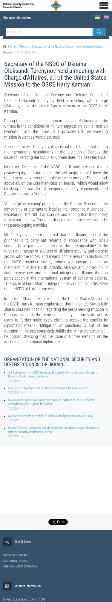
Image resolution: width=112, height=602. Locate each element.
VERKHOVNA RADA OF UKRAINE (20, 566)
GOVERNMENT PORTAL (15, 560)
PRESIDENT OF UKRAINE (16, 555)
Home (9, 46)
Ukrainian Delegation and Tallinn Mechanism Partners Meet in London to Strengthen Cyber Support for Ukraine (51, 402)
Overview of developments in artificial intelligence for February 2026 (48, 388)
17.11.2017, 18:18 (27, 52)
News (23, 46)
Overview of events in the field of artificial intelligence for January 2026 (50, 416)
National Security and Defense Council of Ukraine (18, 5)
